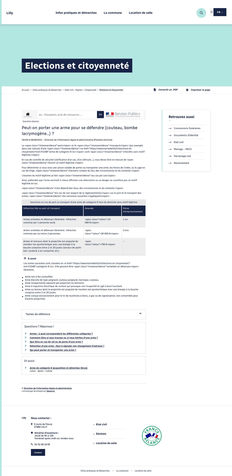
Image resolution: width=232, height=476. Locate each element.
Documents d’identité (183, 135)
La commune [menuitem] (122, 471)
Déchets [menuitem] (100, 433)
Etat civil (176, 142)
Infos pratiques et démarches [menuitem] (95, 471)
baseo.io (51, 391)
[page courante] (111, 90)
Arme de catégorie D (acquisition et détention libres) (58, 368)
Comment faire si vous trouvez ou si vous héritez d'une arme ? (64, 337)
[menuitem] (76, 13)
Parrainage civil (180, 156)
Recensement (179, 163)
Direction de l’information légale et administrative (48, 388)
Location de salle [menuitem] (105, 443)
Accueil (25, 90)
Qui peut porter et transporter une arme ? (53, 350)
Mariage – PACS (180, 149)
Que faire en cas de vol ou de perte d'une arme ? (56, 341)
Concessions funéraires (184, 128)
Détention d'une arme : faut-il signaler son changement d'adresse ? (67, 346)
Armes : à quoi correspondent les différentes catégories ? (61, 333)
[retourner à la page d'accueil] (9, 13)
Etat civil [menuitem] (100, 424)
